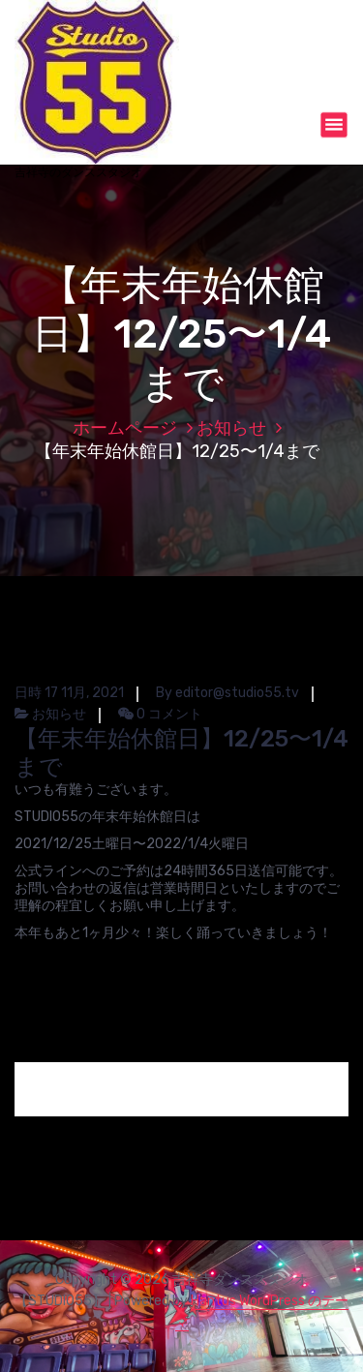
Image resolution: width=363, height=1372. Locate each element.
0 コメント (160, 714)
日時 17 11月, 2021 (69, 693)
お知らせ (231, 428)
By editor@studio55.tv (227, 693)
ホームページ (125, 428)
